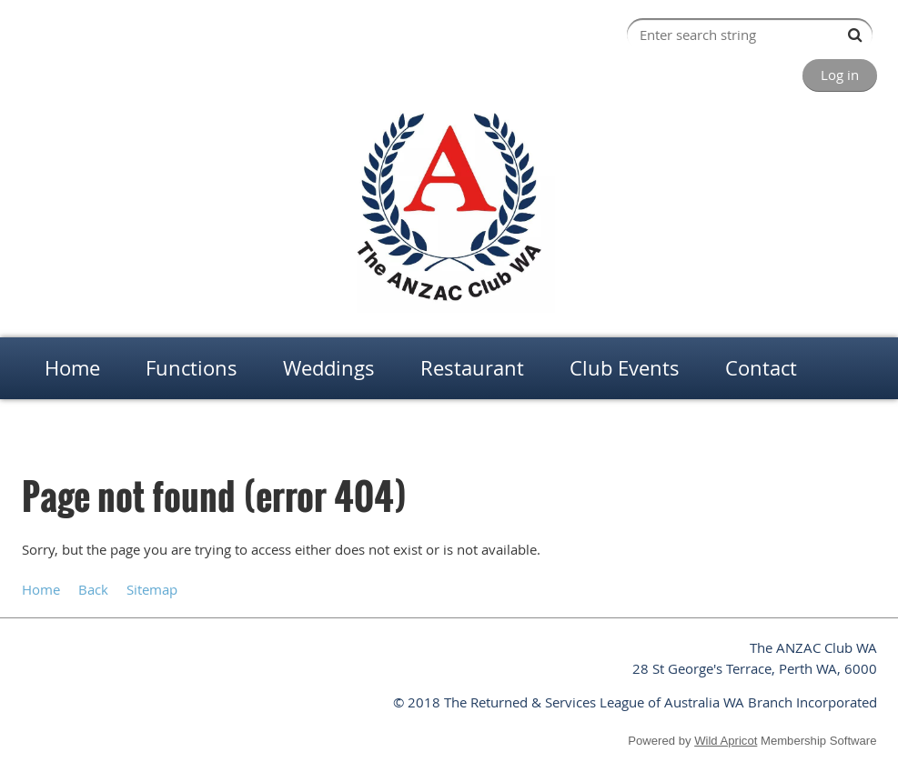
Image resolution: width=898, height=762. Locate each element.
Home (37, 427)
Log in (840, 74)
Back (93, 589)
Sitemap (151, 589)
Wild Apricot (725, 740)
